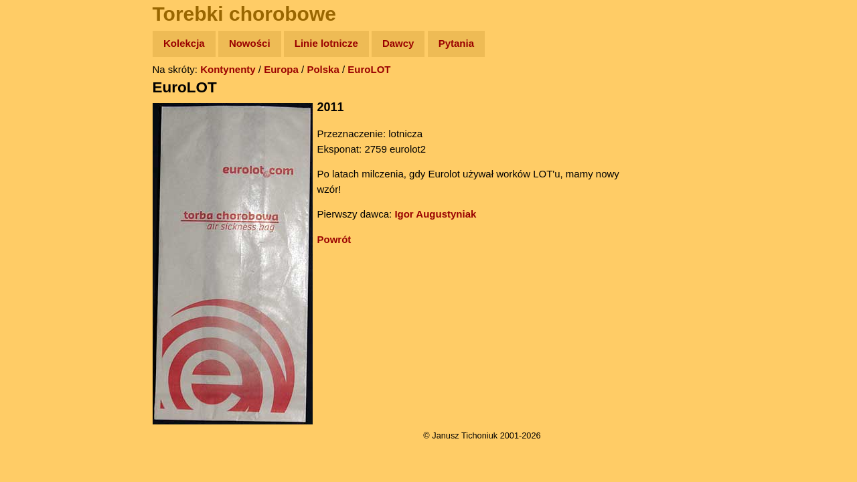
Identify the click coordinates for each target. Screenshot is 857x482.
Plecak (38, 224)
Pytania (456, 43)
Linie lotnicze (326, 43)
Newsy (38, 147)
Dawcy (398, 43)
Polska (323, 69)
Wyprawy (44, 95)
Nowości (249, 43)
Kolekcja (184, 43)
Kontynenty (228, 69)
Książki (40, 173)
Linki (34, 250)
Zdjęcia (40, 121)
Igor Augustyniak (435, 214)
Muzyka (40, 198)
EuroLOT (368, 69)
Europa (281, 69)
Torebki (40, 276)
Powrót (334, 239)
